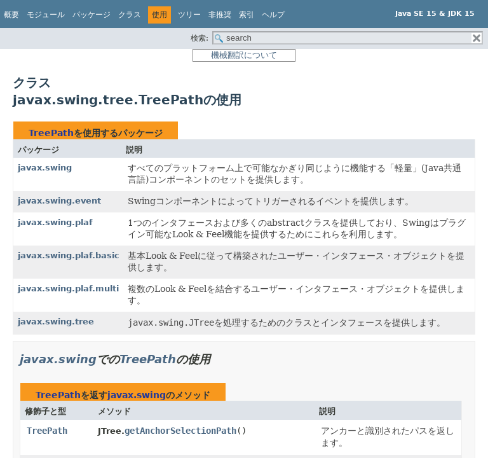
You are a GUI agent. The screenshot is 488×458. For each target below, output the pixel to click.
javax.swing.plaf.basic (68, 255)
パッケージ (91, 14)
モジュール (46, 14)
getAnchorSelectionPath (180, 431)
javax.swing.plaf (55, 222)
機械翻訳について (244, 55)
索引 (246, 14)
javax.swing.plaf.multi (68, 288)
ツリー (189, 14)
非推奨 (219, 14)
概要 (11, 14)
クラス (129, 14)
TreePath (51, 133)
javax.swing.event (59, 200)
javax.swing (45, 167)
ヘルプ (273, 14)
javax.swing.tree (56, 321)
